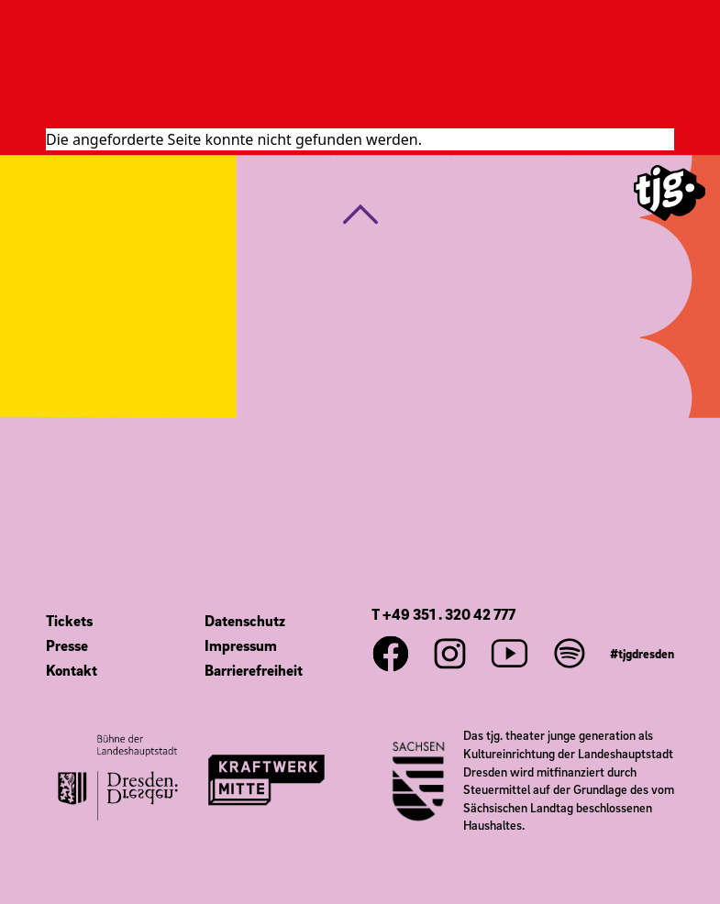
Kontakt (71, 670)
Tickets (69, 621)
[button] (360, 214)
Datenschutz (245, 621)
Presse (67, 645)
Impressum (241, 645)
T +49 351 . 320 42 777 (443, 614)
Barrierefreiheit (254, 670)
